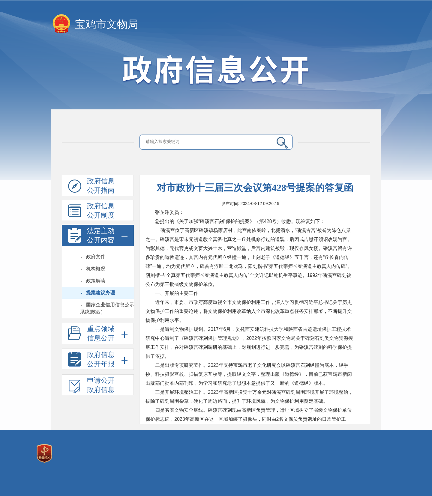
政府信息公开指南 (91, 186)
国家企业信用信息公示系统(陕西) (107, 308)
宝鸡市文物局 (106, 24)
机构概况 (95, 268)
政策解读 (95, 280)
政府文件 (95, 256)
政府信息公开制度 (91, 211)
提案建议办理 (100, 292)
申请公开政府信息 (91, 386)
